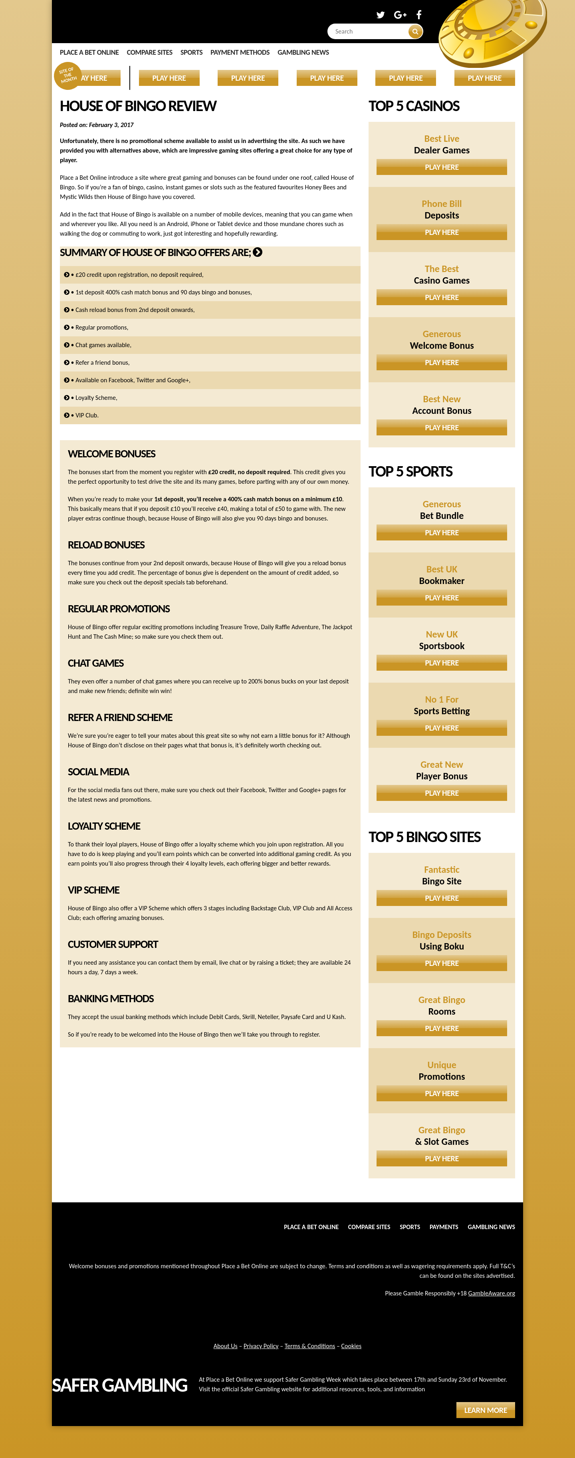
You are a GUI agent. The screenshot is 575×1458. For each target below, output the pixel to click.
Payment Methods (240, 52)
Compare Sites (149, 52)
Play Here (442, 167)
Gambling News (303, 52)
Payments (444, 1227)
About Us (226, 1346)
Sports (191, 52)
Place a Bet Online (89, 52)
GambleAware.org (491, 1293)
